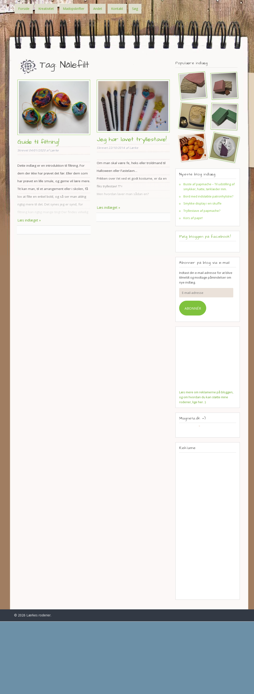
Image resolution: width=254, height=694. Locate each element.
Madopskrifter (73, 8)
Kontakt (117, 8)
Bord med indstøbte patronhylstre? (208, 196)
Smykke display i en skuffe (202, 203)
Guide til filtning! (38, 142)
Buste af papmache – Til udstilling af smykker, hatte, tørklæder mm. (209, 186)
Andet (97, 8)
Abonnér (193, 308)
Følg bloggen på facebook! (205, 236)
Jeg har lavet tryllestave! (131, 139)
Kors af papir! (193, 218)
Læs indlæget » (29, 220)
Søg (135, 8)
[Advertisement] (207, 525)
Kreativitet (46, 8)
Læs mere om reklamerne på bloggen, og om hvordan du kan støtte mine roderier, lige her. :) (206, 397)
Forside (23, 8)
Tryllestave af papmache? (201, 211)
